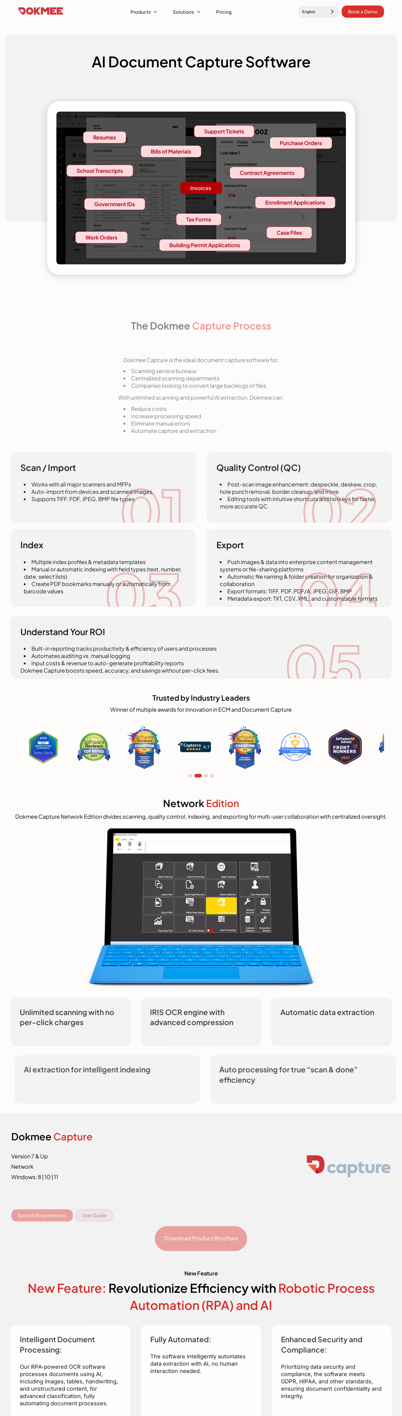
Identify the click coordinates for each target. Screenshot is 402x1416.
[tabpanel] (43, 747)
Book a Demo (363, 11)
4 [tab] (212, 776)
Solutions (183, 12)
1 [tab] (190, 776)
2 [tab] (198, 776)
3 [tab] (206, 776)
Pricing (224, 12)
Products (140, 12)
